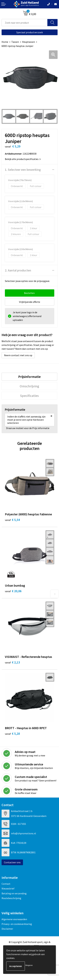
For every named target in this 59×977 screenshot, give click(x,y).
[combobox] (25, 22)
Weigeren (29, 965)
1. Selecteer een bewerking (23, 170)
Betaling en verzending (14, 893)
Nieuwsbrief (8, 888)
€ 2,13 (12, 662)
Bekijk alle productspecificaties (23, 159)
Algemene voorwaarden (14, 919)
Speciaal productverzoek (29, 32)
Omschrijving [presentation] (29, 386)
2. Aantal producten (18, 270)
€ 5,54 (12, 520)
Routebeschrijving (11, 898)
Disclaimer (7, 928)
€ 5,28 (12, 733)
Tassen (15, 41)
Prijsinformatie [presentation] (29, 376)
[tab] (29, 377)
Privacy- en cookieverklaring (17, 924)
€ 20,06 (13, 591)
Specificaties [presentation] (29, 395)
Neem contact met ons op (18, 355)
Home (5, 41)
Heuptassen (28, 41)
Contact (6, 883)
